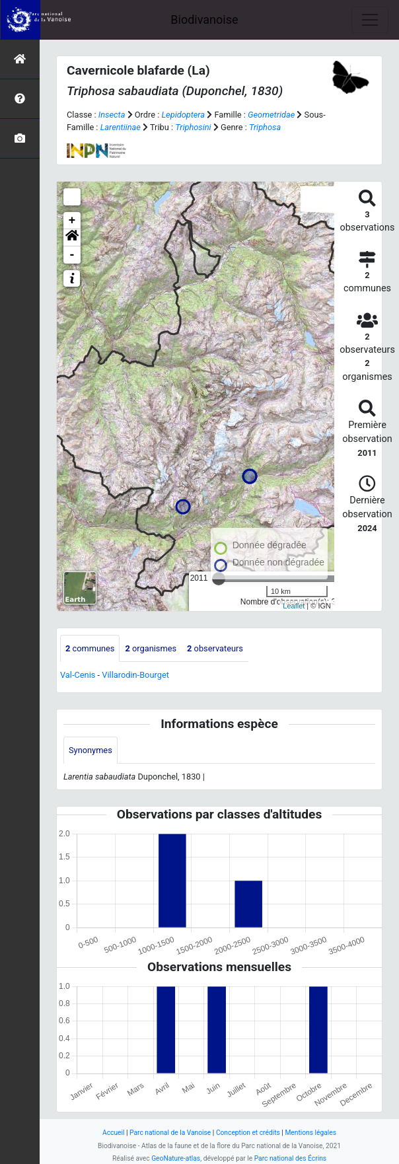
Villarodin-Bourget (135, 675)
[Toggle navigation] (369, 20)
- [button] (72, 255)
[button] (72, 237)
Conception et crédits (248, 1132)
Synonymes (90, 750)
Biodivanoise (204, 19)
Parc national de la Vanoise (170, 1132)
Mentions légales (310, 1132)
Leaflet (294, 606)
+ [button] (72, 221)
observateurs (215, 648)
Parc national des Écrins (290, 1158)
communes (89, 648)
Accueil (113, 1132)
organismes (150, 648)
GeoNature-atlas (175, 1158)
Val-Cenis (77, 675)
